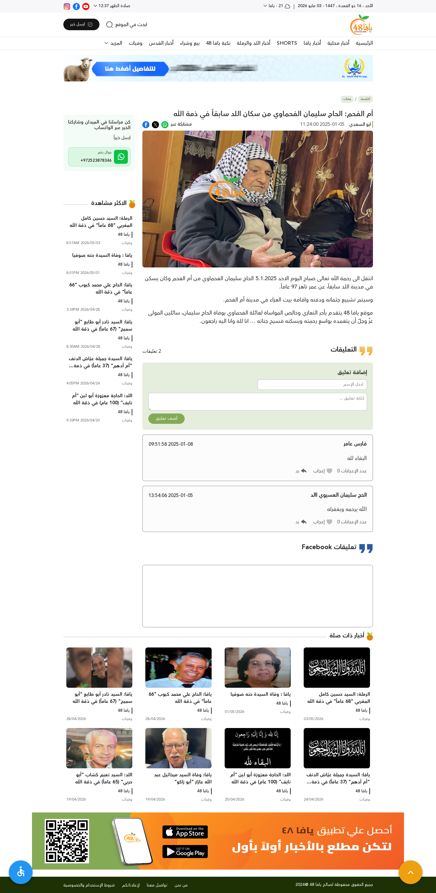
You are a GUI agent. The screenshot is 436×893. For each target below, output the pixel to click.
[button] (323, 471)
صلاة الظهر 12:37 (113, 6)
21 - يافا (279, 6)
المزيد (115, 43)
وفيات (135, 43)
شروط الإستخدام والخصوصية (89, 885)
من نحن (181, 885)
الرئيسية (364, 43)
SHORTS (287, 43)
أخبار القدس (161, 43)
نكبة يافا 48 (218, 43)
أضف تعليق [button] (166, 418)
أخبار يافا (312, 43)
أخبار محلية (338, 43)
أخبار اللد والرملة (253, 43)
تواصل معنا (157, 885)
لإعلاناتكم (131, 885)
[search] (126, 24)
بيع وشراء (190, 43)
